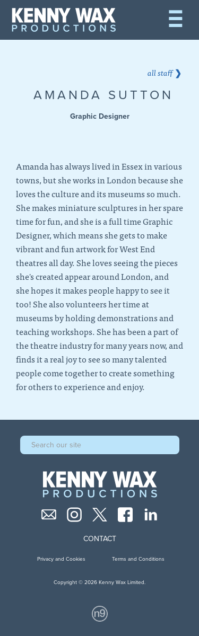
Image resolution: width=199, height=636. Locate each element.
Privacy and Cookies (61, 558)
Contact (99, 539)
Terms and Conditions (138, 558)
